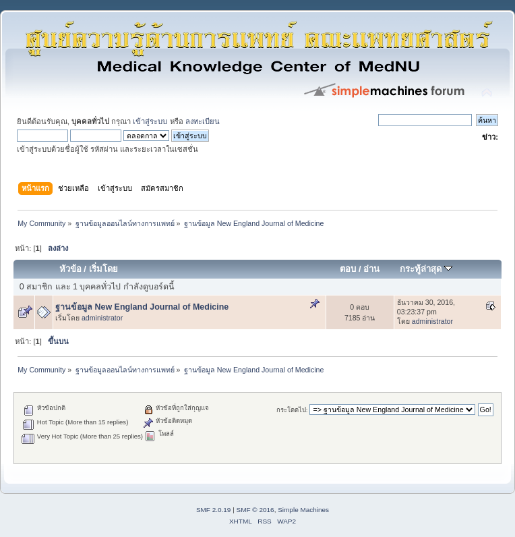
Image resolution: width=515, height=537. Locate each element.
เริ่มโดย (103, 269)
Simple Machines (303, 509)
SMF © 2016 (255, 509)
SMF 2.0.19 (213, 509)
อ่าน (371, 269)
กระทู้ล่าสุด (426, 269)
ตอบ (348, 269)
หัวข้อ (70, 269)
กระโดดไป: (292, 410)
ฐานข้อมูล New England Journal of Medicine (142, 307)
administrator (102, 318)
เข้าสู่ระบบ (150, 121)
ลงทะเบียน (202, 121)
